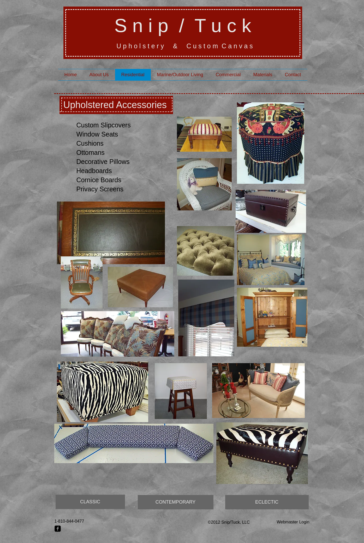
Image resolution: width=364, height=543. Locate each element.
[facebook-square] (58, 529)
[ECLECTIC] (267, 502)
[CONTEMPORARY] (175, 502)
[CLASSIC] (90, 502)
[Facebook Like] (65, 536)
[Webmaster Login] (293, 522)
